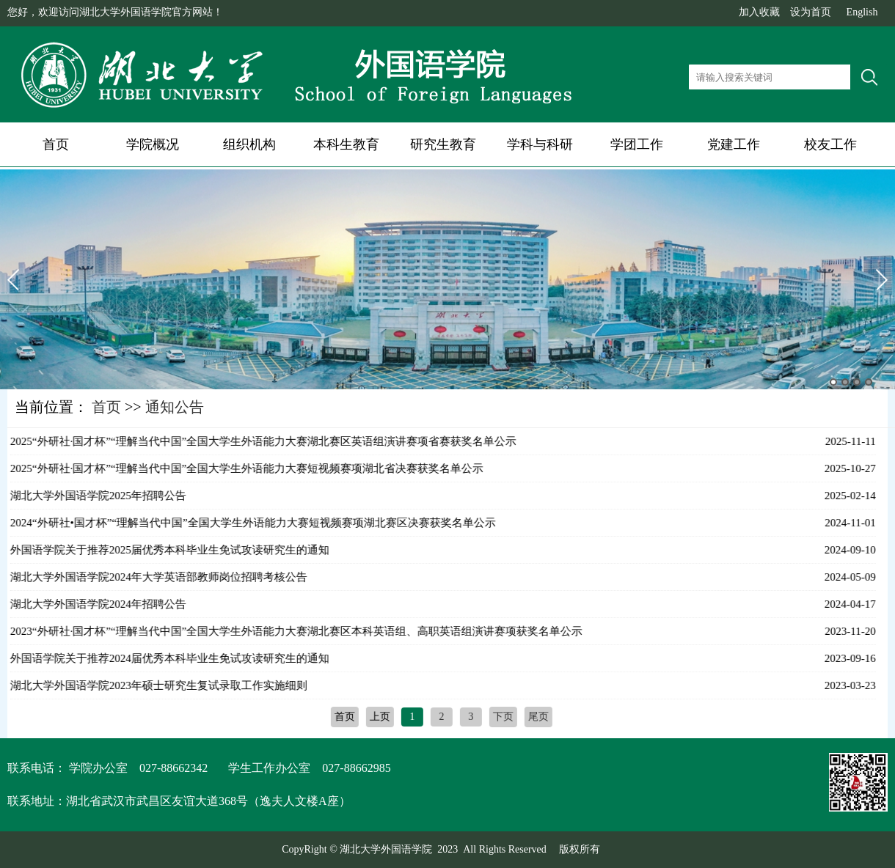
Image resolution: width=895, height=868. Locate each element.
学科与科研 (540, 144)
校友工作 (830, 144)
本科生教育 (346, 144)
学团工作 (636, 144)
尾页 (535, 716)
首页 (56, 144)
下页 (500, 716)
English (862, 12)
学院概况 (152, 144)
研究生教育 (443, 144)
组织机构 (249, 144)
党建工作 (733, 144)
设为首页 (810, 12)
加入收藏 (759, 12)
